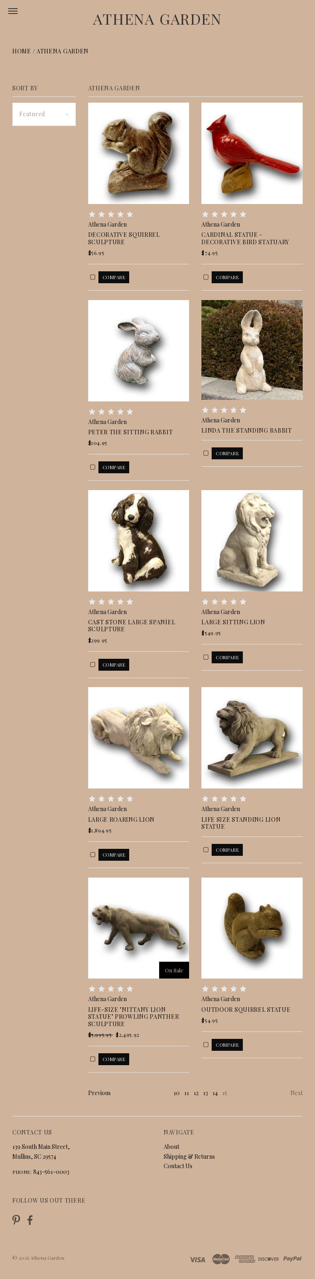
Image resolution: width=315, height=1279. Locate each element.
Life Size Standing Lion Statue (241, 823)
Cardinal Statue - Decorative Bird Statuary (245, 238)
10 (176, 1093)
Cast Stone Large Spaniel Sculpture (132, 625)
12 (196, 1093)
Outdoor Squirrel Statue (245, 1009)
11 (186, 1093)
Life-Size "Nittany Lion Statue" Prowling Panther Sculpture (133, 1017)
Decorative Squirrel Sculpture (124, 238)
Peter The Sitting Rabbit (130, 432)
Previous (99, 1093)
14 (215, 1093)
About (171, 1147)
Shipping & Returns (189, 1156)
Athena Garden (157, 18)
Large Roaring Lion (121, 819)
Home (21, 51)
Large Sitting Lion (233, 622)
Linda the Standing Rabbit (246, 430)
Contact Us (178, 1166)
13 (205, 1093)
